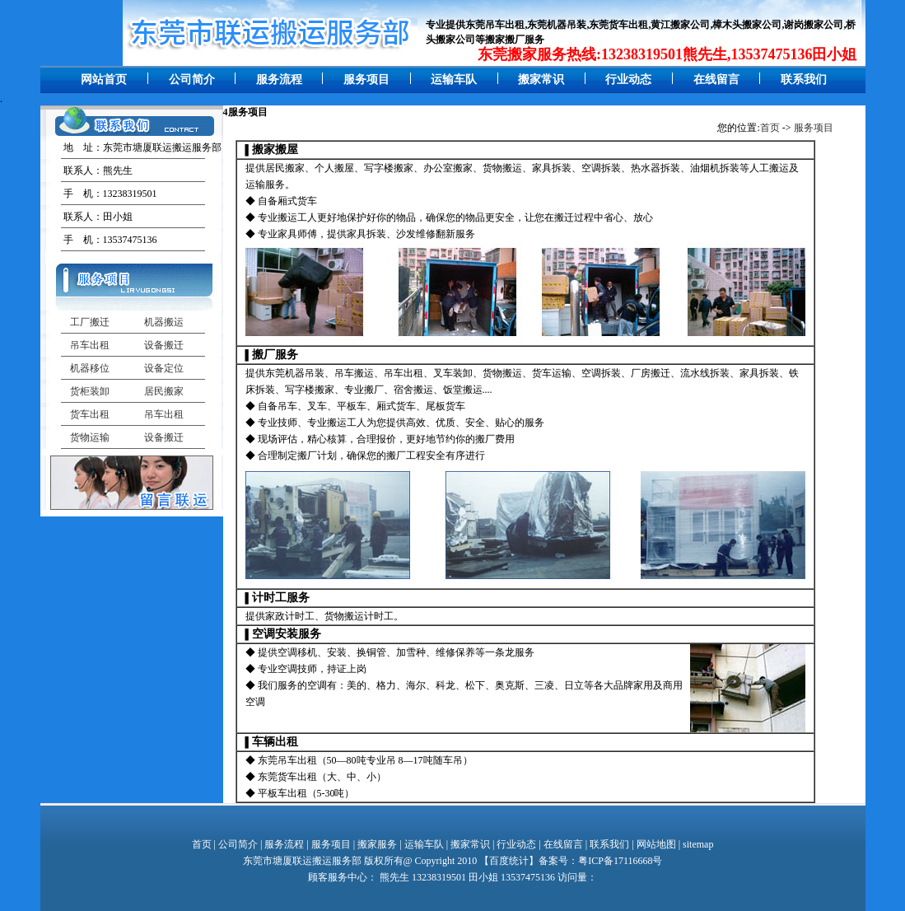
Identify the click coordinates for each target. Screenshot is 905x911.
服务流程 (279, 79)
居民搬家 (164, 391)
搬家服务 (377, 844)
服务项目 (366, 79)
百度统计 (509, 861)
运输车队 (454, 79)
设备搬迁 (164, 345)
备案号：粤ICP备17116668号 (600, 861)
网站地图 (656, 844)
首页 (770, 127)
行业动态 (628, 79)
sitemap (698, 844)
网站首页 (104, 79)
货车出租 (90, 414)
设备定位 (164, 368)
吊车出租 (90, 345)
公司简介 (192, 79)
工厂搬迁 (90, 322)
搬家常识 (541, 79)
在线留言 (716, 79)
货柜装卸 (90, 391)
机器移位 (90, 368)
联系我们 (804, 79)
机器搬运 (164, 322)
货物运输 (90, 437)
